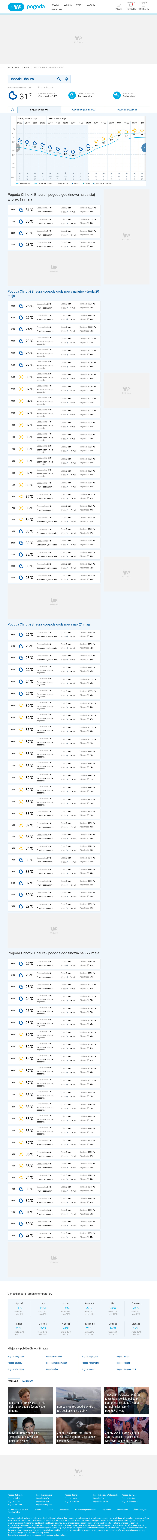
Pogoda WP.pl (14, 68)
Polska (55, 5)
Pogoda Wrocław (15, 1504)
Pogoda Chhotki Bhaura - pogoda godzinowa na (42, 624)
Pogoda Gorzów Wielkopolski (105, 1495)
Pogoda (36, 6)
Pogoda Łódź (98, 1498)
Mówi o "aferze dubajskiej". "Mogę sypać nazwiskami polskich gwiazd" (25, 1437)
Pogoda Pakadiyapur (90, 1363)
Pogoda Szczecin (100, 1501)
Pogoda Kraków (42, 1498)
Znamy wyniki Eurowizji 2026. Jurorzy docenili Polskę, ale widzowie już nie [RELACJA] (122, 1437)
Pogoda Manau (88, 1369)
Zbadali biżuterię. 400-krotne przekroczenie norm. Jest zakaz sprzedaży (76, 1437)
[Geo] (66, 79)
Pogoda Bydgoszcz (44, 1495)
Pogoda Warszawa (130, 1501)
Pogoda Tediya (123, 1356)
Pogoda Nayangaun (90, 1356)
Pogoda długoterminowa (83, 109)
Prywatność (64, 1510)
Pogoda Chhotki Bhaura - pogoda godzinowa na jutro (46, 291)
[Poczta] (119, 7)
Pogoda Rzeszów (72, 1501)
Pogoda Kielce (14, 1498)
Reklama (37, 1510)
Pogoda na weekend (127, 109)
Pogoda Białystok (15, 1495)
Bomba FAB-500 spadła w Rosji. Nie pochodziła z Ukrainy (76, 1409)
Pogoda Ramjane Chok (126, 1369)
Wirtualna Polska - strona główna (16, 7)
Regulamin (106, 1510)
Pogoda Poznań (42, 1501)
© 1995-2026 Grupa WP (18, 1510)
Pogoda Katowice (129, 1495)
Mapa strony (122, 1510)
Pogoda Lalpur (52, 1369)
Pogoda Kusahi (123, 1363)
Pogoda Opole (13, 1501)
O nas (50, 1510)
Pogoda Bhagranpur (16, 1356)
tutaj (64, 1535)
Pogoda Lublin (71, 1498)
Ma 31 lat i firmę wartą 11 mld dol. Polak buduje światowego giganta (27, 1407)
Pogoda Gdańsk (71, 1495)
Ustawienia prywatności (85, 1510)
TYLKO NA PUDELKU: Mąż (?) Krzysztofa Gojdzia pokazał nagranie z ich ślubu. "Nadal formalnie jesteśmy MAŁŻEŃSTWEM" (122, 1402)
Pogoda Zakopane (44, 1504)
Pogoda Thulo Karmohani (56, 1363)
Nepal (27, 68)
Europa (68, 5)
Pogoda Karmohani (54, 1356)
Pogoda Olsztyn (128, 1498)
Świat (79, 5)
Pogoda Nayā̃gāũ (15, 1363)
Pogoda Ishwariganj (16, 1369)
